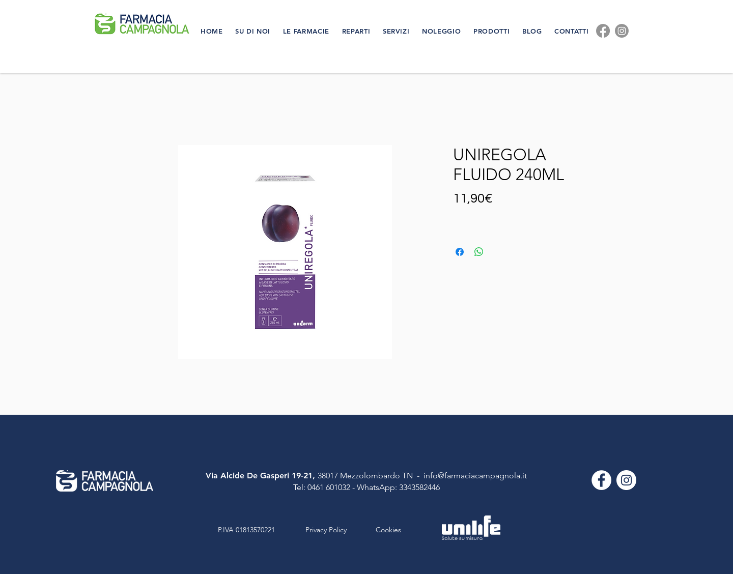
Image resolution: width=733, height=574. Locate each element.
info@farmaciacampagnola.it (475, 475)
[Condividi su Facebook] (460, 252)
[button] (254, 31)
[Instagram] (622, 31)
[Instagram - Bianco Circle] (626, 480)
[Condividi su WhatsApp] (479, 252)
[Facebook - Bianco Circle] (601, 480)
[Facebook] (603, 31)
